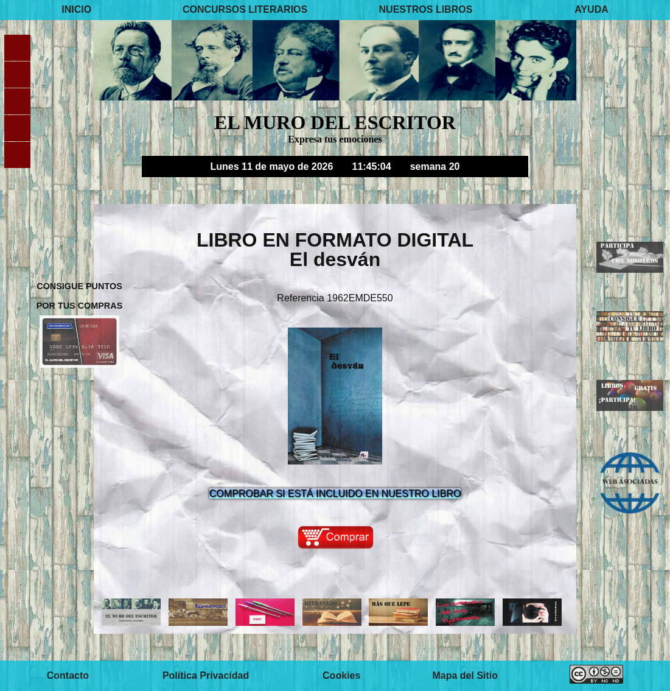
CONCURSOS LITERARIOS (245, 10)
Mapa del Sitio (465, 675)
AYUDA (591, 10)
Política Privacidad (205, 675)
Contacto (68, 675)
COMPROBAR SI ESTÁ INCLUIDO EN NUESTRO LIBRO (335, 493)
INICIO (76, 10)
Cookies (341, 675)
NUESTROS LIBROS (426, 10)
